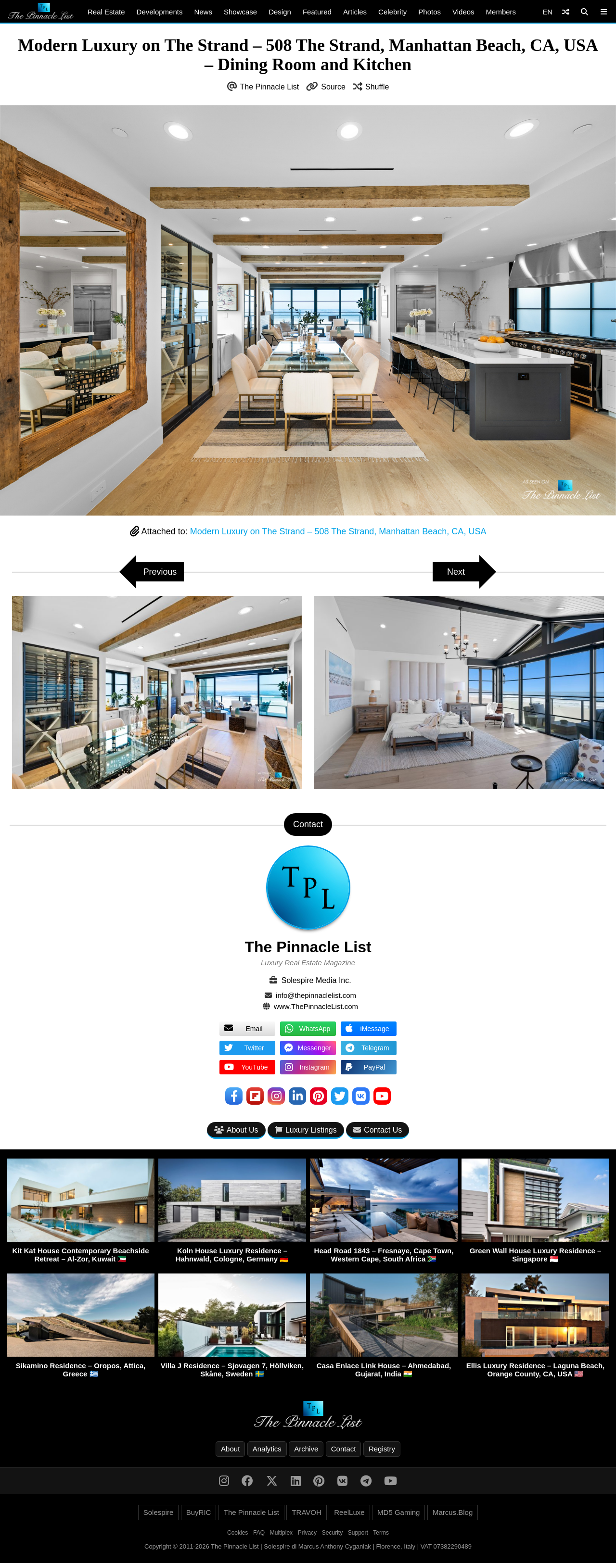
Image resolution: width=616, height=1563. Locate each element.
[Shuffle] (565, 12)
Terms (381, 1532)
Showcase (240, 12)
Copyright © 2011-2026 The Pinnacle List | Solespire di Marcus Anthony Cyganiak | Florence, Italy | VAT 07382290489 (308, 1546)
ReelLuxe (349, 1512)
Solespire (158, 1512)
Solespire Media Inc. (316, 980)
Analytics (267, 1449)
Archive (306, 1449)
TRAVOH (306, 1512)
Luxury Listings (306, 1130)
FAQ (259, 1532)
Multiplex (281, 1532)
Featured (317, 12)
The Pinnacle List (269, 87)
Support (358, 1532)
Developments (160, 12)
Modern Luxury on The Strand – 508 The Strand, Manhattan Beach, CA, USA (338, 531)
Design (280, 12)
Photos (429, 12)
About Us (236, 1130)
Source (333, 87)
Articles (355, 12)
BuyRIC (198, 1512)
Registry (382, 1449)
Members (501, 12)
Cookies (237, 1532)
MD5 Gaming (398, 1512)
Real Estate (106, 12)
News (203, 12)
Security (332, 1532)
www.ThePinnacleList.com (316, 1006)
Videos (463, 12)
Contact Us (377, 1130)
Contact (343, 1449)
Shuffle (377, 87)
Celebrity (392, 12)
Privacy (307, 1532)
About (230, 1449)
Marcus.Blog (453, 1512)
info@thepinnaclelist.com (316, 995)
